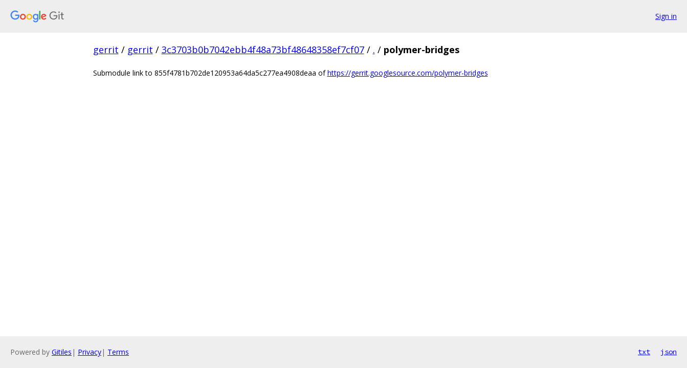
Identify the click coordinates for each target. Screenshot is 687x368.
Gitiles (62, 352)
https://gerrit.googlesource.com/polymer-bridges (407, 73)
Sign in (666, 16)
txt (644, 351)
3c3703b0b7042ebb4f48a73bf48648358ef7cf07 (263, 49)
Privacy (89, 352)
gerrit (106, 49)
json (668, 351)
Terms (118, 352)
